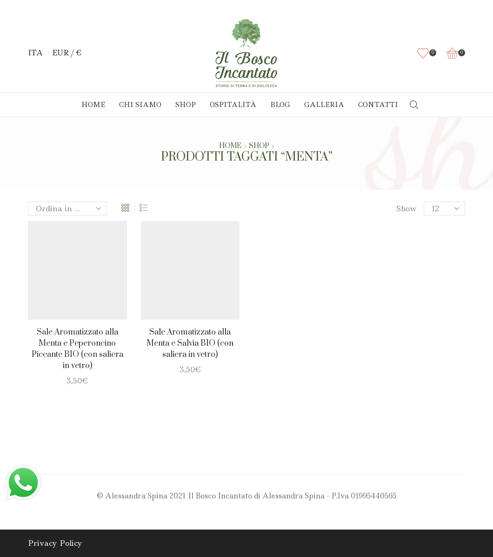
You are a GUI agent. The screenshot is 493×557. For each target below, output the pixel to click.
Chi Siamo (140, 104)
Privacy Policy (55, 543)
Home (93, 104)
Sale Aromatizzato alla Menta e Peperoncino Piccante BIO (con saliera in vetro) (77, 349)
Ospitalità (233, 104)
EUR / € (66, 53)
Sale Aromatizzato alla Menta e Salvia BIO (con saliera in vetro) (190, 343)
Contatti (378, 104)
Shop (185, 104)
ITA (35, 53)
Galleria (324, 104)
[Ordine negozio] (67, 208)
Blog (280, 104)
